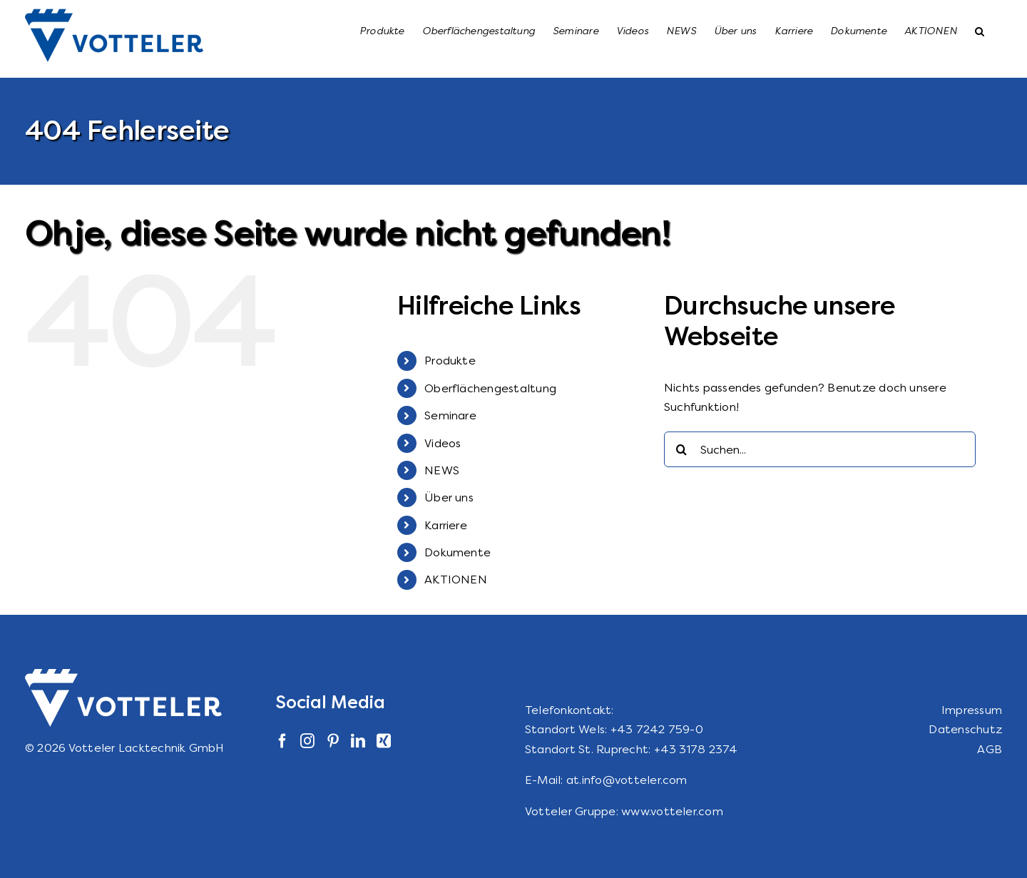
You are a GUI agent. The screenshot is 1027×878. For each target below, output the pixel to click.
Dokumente (457, 552)
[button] (979, 30)
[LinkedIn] (358, 741)
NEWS (441, 470)
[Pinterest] (333, 741)
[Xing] (384, 741)
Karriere (445, 525)
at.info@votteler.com (627, 780)
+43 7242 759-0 (656, 729)
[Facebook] (282, 741)
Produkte (450, 360)
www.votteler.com (672, 811)
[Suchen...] (820, 449)
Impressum (971, 710)
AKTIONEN (455, 579)
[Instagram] (307, 741)
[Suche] (682, 449)
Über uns (449, 497)
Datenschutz (965, 729)
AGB (989, 749)
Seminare (450, 415)
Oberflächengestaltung (490, 388)
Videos (442, 443)
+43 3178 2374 (696, 749)
